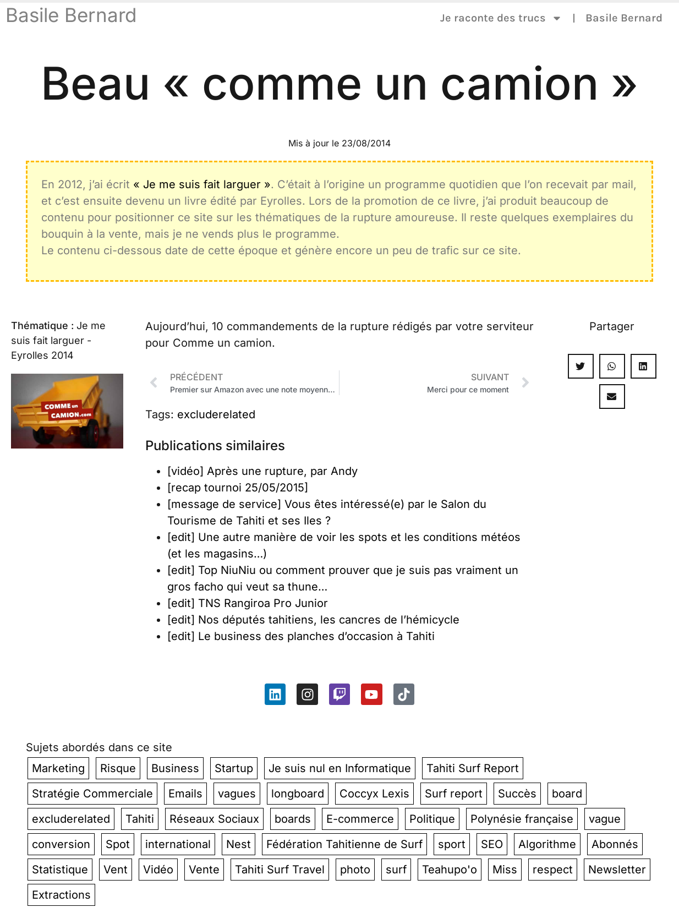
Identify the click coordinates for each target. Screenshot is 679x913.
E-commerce (360, 818)
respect (553, 869)
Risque (118, 768)
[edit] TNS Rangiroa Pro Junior (247, 603)
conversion (61, 844)
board (567, 793)
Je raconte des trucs (501, 18)
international (178, 844)
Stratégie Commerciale (92, 793)
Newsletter (617, 869)
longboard (297, 793)
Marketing (58, 768)
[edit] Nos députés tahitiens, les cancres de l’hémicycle (313, 619)
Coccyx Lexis (374, 793)
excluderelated (216, 414)
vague (605, 818)
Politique (432, 818)
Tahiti (139, 818)
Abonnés (615, 844)
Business (175, 768)
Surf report (454, 793)
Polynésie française (521, 818)
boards (293, 818)
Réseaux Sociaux (214, 818)
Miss (504, 869)
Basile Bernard (71, 14)
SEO (492, 844)
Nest (238, 844)
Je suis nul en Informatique (340, 768)
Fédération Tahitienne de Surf (344, 844)
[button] (581, 366)
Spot (118, 844)
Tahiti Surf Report (472, 768)
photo (355, 869)
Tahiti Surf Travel (280, 869)
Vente (204, 869)
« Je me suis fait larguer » (202, 184)
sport (452, 844)
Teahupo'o (449, 869)
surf (396, 869)
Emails (185, 793)
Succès (517, 793)
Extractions (61, 894)
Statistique (60, 869)
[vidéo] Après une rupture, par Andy (262, 471)
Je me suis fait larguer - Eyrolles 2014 (58, 340)
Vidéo (158, 869)
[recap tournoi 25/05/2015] (237, 487)
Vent (115, 869)
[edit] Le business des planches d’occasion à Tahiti (301, 636)
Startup (234, 768)
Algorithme (547, 844)
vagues (237, 793)
